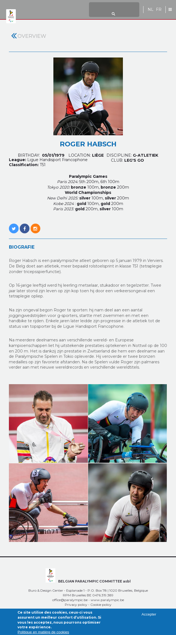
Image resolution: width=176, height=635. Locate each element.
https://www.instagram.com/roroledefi (35, 226)
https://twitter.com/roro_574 (14, 226)
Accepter (149, 616)
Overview (32, 36)
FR (159, 10)
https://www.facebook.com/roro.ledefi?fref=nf (24, 226)
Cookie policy (100, 604)
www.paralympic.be (107, 600)
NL (150, 10)
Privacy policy (76, 604)
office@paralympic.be (70, 600)
